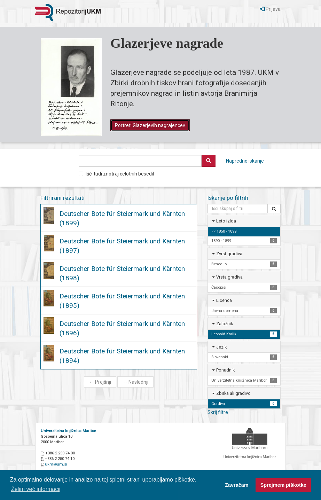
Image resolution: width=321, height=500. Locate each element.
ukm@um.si (56, 464)
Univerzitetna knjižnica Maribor (68, 431)
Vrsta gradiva (229, 277)
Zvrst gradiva (229, 253)
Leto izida (226, 221)
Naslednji (135, 382)
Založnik (224, 323)
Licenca (224, 300)
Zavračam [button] (236, 485)
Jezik (221, 347)
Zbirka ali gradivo (233, 393)
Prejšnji (100, 382)
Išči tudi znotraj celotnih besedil (116, 174)
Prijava (270, 9)
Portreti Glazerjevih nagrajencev (150, 125)
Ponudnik (225, 370)
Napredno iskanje (245, 161)
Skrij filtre (218, 412)
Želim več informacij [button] (35, 489)
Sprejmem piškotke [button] (283, 485)
